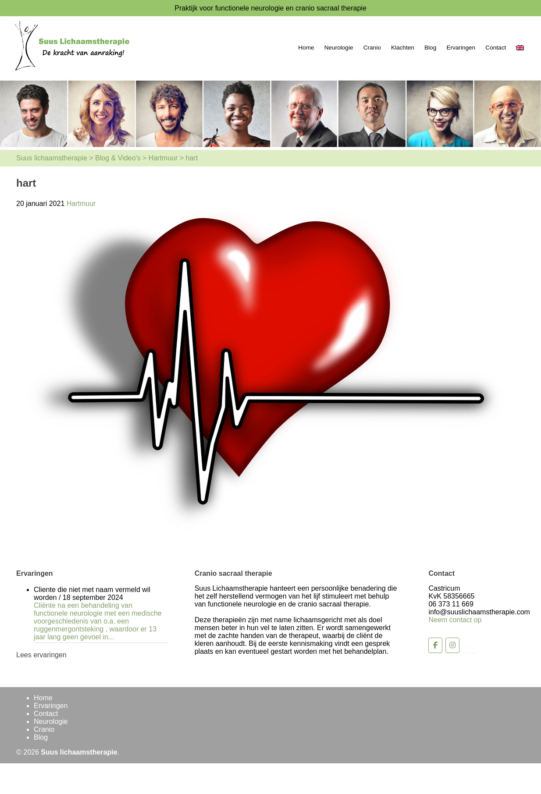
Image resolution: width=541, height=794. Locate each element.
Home (306, 47)
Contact (495, 47)
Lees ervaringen (41, 655)
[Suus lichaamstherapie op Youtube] (469, 645)
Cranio (372, 47)
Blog (430, 47)
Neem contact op (454, 620)
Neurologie (338, 47)
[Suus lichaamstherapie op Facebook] (435, 645)
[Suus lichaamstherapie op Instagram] (452, 645)
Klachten (402, 47)
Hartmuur (81, 203)
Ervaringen (460, 47)
